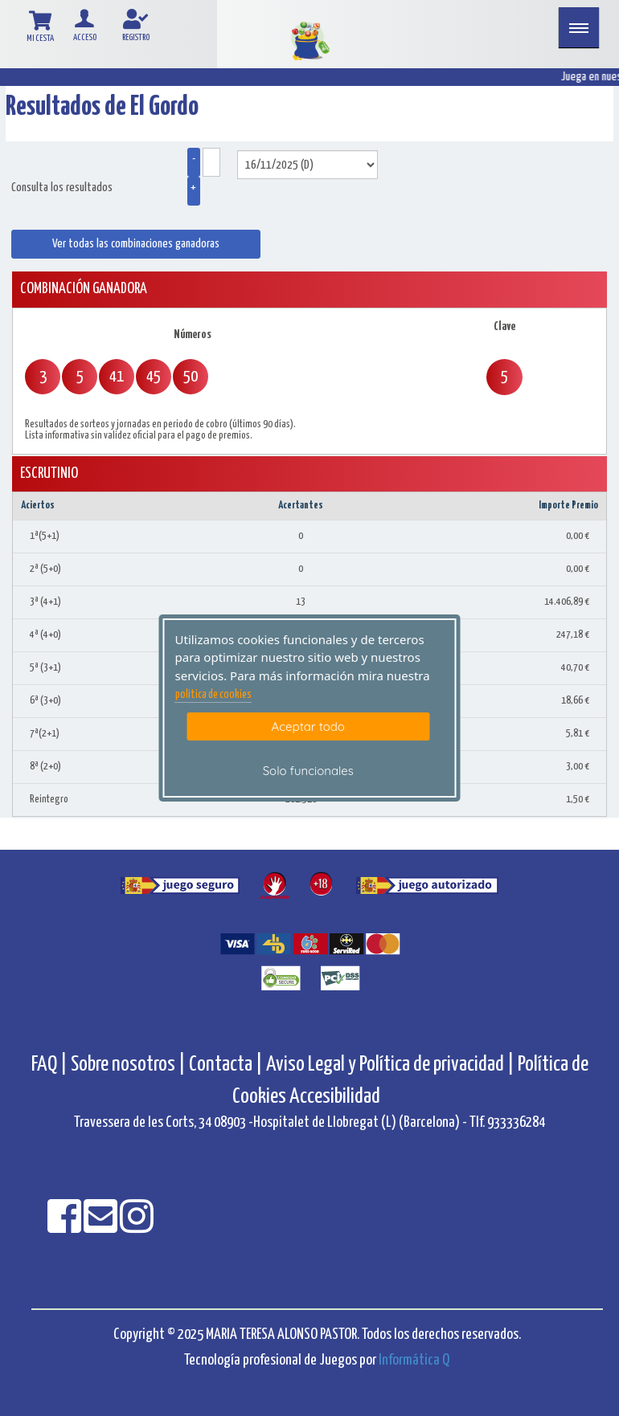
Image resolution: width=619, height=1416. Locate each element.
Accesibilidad (334, 1097)
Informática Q (414, 1360)
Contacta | (226, 1064)
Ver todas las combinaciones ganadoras (135, 244)
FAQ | (51, 1064)
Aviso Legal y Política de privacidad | (392, 1064)
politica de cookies (213, 694)
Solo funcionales (308, 770)
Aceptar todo (308, 726)
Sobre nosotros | (128, 1064)
